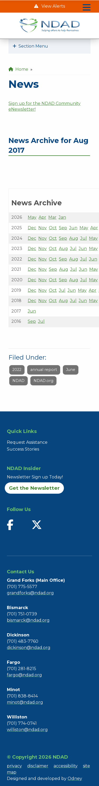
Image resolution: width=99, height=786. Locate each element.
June (70, 369)
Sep (63, 227)
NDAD (18, 380)
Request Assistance (27, 442)
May (32, 217)
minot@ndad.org (25, 702)
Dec (32, 227)
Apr (42, 217)
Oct (53, 227)
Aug (73, 238)
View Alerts (52, 6)
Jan (62, 217)
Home (18, 69)
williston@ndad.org (27, 729)
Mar (52, 217)
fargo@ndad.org (24, 674)
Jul (83, 238)
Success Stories (23, 449)
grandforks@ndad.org (30, 592)
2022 (16, 369)
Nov (42, 227)
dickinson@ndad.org (28, 647)
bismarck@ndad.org (28, 620)
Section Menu (30, 46)
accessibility (66, 765)
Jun (73, 227)
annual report (43, 369)
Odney (75, 778)
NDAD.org (43, 380)
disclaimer (37, 765)
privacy (14, 765)
